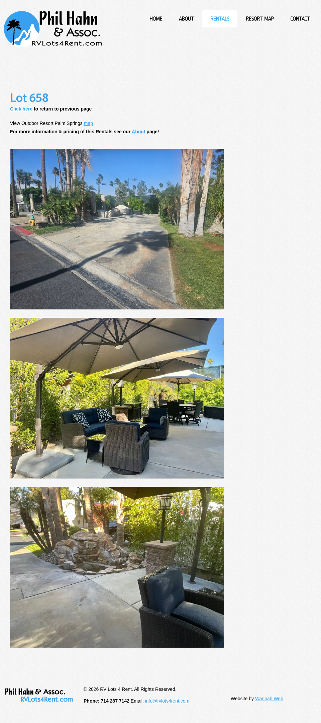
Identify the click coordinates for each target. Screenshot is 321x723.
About (138, 131)
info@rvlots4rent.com (167, 701)
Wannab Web (269, 698)
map (88, 123)
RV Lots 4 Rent (53, 29)
